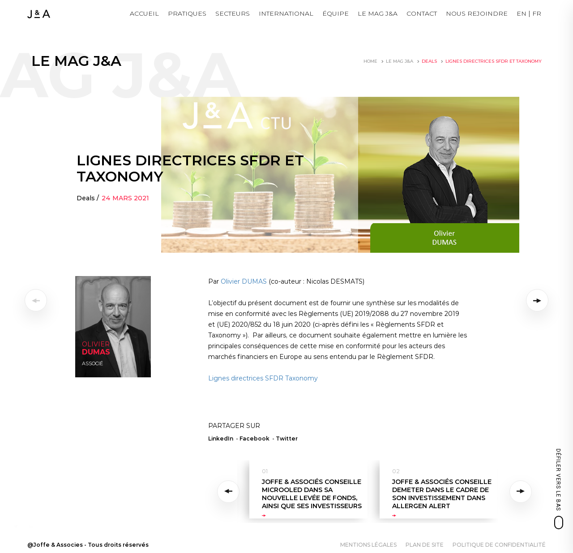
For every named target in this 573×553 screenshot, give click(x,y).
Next (520, 491)
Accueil (144, 13)
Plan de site (425, 544)
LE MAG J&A (378, 13)
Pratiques (187, 13)
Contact (421, 13)
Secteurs (232, 13)
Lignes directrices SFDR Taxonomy (263, 378)
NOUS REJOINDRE (477, 13)
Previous (229, 491)
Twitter (287, 438)
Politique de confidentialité (499, 544)
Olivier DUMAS (244, 281)
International (286, 13)
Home (370, 61)
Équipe (335, 13)
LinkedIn (220, 438)
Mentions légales (368, 544)
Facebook (254, 438)
